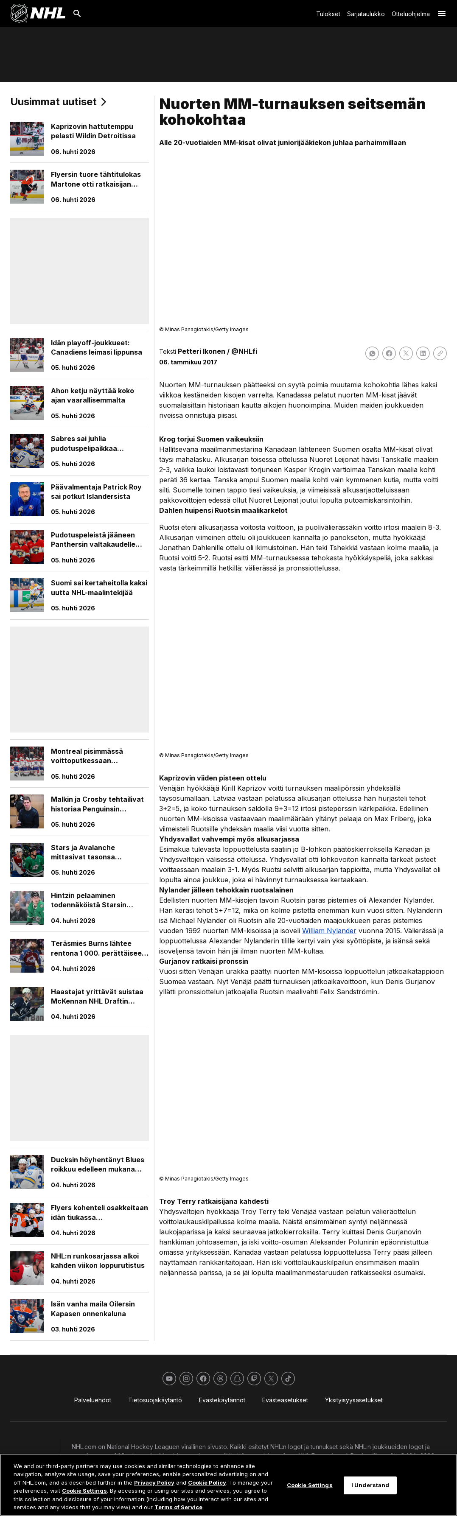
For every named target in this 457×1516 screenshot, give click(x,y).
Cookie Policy (207, 1482)
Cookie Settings (84, 1490)
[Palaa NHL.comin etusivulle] (37, 13)
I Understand (370, 1485)
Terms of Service (178, 1507)
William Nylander (329, 930)
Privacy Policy (154, 1482)
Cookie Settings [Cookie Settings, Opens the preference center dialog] (310, 1485)
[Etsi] (77, 13)
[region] (228, 1485)
